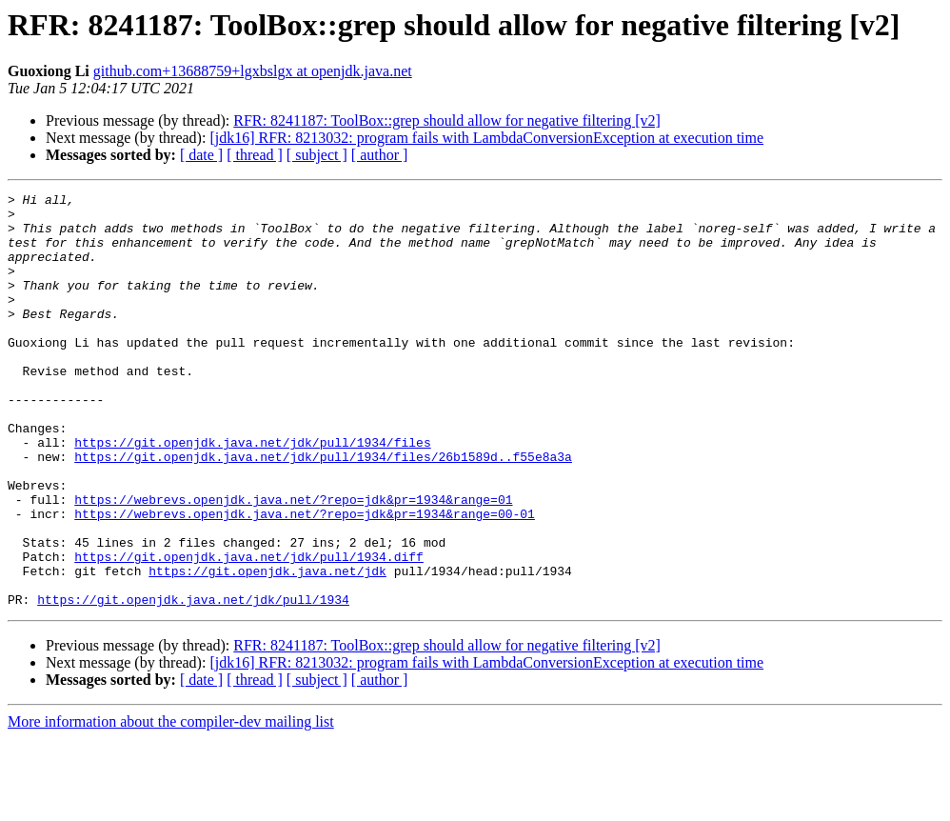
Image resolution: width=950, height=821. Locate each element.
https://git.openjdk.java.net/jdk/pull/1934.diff (249, 630)
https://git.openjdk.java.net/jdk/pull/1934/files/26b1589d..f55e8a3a (323, 510)
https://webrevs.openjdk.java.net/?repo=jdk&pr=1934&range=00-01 (304, 579)
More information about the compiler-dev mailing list (171, 804)
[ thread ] (255, 155)
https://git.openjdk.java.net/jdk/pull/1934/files (252, 493)
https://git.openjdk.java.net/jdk (267, 647)
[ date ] (201, 155)
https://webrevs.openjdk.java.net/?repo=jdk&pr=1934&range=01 (293, 562)
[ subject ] (317, 155)
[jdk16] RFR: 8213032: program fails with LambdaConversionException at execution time (486, 138)
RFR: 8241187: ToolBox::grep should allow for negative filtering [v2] (447, 120)
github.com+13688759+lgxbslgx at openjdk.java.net (252, 71)
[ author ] (379, 155)
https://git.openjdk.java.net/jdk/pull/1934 (193, 682)
